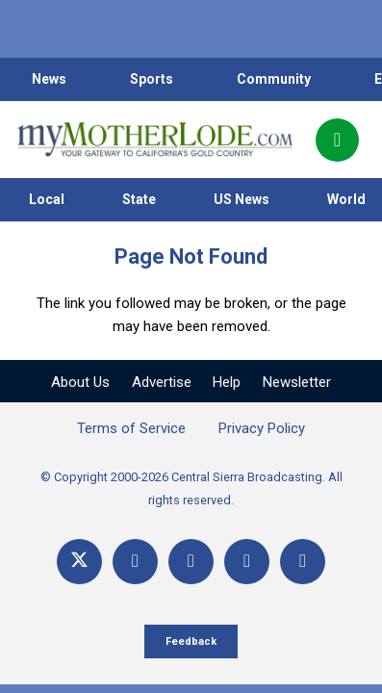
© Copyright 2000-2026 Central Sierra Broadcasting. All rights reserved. (191, 488)
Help (227, 382)
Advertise (161, 382)
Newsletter (297, 382)
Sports (151, 79)
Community (274, 79)
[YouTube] (191, 561)
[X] (79, 561)
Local (46, 199)
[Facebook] (135, 561)
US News (241, 199)
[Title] (302, 561)
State (139, 199)
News (49, 79)
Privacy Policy (261, 428)
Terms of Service (131, 428)
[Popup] (337, 140)
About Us (80, 382)
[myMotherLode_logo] (154, 139)
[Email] (246, 561)
